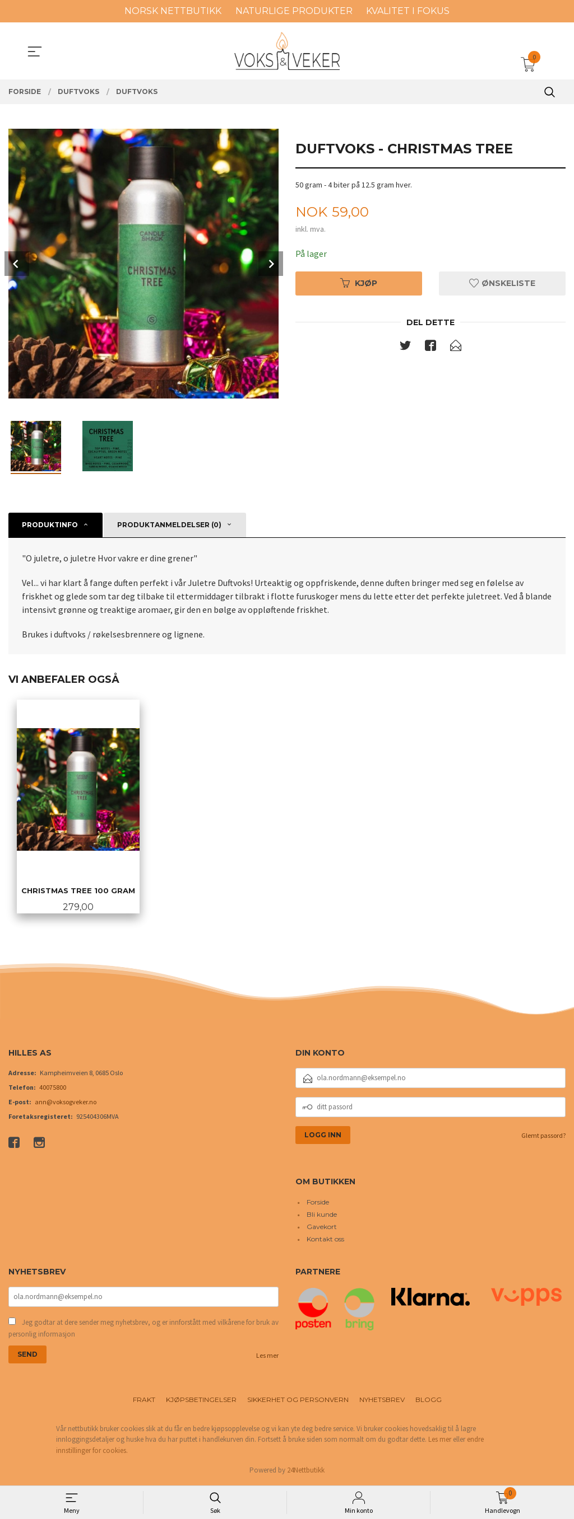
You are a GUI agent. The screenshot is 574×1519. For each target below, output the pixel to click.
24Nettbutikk (306, 1471)
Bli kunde (322, 1215)
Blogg (428, 1400)
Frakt (144, 1400)
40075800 (52, 1088)
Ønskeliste (502, 283)
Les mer (267, 1356)
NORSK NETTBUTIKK (172, 11)
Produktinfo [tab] (50, 525)
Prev (16, 263)
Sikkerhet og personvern (298, 1400)
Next (270, 263)
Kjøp (358, 283)
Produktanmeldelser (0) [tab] (169, 525)
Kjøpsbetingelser (201, 1400)
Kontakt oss (325, 1240)
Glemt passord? (543, 1136)
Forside (318, 1203)
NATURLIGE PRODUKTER (294, 11)
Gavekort (322, 1227)
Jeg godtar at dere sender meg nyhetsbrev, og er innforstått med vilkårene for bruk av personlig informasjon (143, 1329)
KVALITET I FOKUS (408, 11)
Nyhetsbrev (382, 1400)
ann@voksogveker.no (65, 1102)
